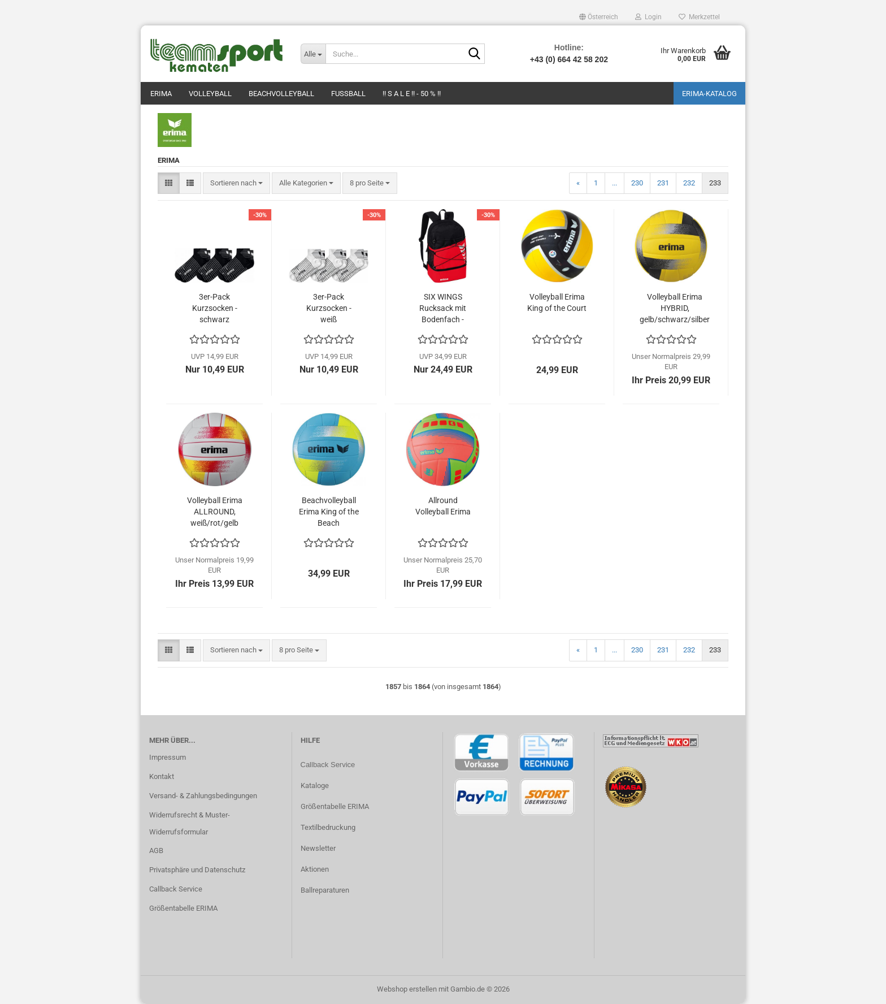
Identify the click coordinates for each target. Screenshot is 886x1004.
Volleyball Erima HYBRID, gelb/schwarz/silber (675, 308)
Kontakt (161, 776)
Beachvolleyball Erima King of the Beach (329, 511)
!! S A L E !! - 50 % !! (412, 93)
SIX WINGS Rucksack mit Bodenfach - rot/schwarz (442, 308)
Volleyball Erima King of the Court (557, 302)
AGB (156, 850)
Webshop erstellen (407, 989)
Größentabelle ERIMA (183, 908)
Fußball (348, 93)
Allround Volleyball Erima (443, 506)
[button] (599, 16)
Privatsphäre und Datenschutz (197, 869)
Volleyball (210, 93)
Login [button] (648, 17)
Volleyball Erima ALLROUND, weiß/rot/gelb (214, 511)
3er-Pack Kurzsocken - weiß (328, 308)
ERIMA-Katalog (709, 93)
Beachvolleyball (281, 93)
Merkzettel (699, 17)
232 (689, 183)
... (614, 183)
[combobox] (236, 183)
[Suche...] (313, 54)
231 (663, 183)
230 (637, 183)
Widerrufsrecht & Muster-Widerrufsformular (189, 823)
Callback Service (175, 889)
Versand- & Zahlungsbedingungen (203, 795)
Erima (161, 93)
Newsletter (318, 848)
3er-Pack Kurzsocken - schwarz (214, 308)
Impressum (167, 757)
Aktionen (315, 869)
